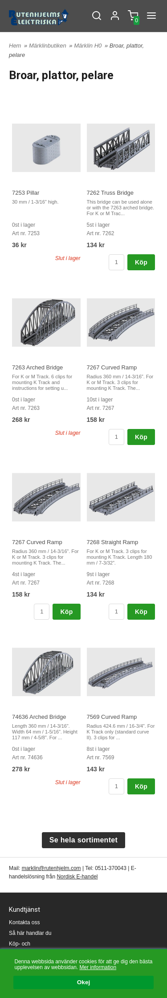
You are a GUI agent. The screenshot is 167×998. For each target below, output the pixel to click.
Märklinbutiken (48, 45)
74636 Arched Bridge (39, 716)
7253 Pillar (25, 192)
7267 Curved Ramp (112, 367)
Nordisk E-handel (77, 877)
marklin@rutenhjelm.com (51, 868)
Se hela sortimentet (83, 840)
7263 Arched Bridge (37, 367)
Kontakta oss (24, 922)
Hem (15, 45)
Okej (83, 982)
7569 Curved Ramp (112, 716)
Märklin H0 (88, 45)
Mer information (97, 967)
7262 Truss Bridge (110, 192)
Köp (141, 262)
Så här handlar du (30, 933)
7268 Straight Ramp (112, 542)
